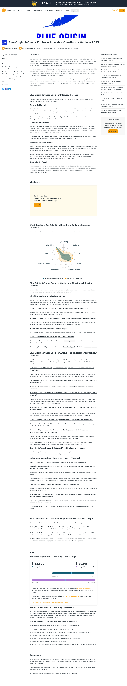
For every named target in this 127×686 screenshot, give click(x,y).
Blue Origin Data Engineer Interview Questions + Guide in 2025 (111, 76)
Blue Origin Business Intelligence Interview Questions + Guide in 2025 (113, 65)
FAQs (3, 82)
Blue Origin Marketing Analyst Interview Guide (112, 94)
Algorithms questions (90, 347)
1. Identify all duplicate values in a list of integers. (47, 296)
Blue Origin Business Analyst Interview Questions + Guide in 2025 (111, 59)
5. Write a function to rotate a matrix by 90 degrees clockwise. (52, 337)
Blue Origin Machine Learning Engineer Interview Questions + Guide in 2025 (112, 88)
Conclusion (5, 85)
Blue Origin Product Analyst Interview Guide (111, 100)
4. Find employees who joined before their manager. (48, 329)
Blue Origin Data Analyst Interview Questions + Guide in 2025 (110, 71)
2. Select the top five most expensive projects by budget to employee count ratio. (59, 308)
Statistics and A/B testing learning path (81, 478)
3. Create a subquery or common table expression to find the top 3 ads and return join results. (63, 319)
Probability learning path (37, 481)
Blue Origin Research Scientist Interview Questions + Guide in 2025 (112, 111)
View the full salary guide (50, 602)
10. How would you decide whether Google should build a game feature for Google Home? (61, 420)
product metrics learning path (73, 442)
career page (46, 667)
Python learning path (69, 347)
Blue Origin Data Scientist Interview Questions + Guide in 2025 (111, 82)
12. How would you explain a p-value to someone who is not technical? (55, 458)
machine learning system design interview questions (54, 507)
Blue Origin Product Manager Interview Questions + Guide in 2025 (112, 105)
